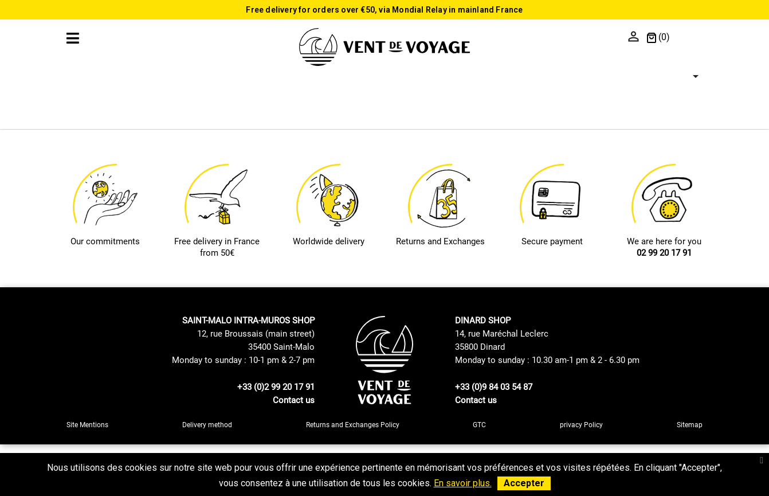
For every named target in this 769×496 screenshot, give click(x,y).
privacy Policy (581, 425)
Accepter (524, 483)
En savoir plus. (463, 483)
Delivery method (207, 425)
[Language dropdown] (689, 38)
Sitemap (690, 425)
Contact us (294, 400)
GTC (479, 425)
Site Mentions (87, 425)
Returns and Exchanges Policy (352, 425)
